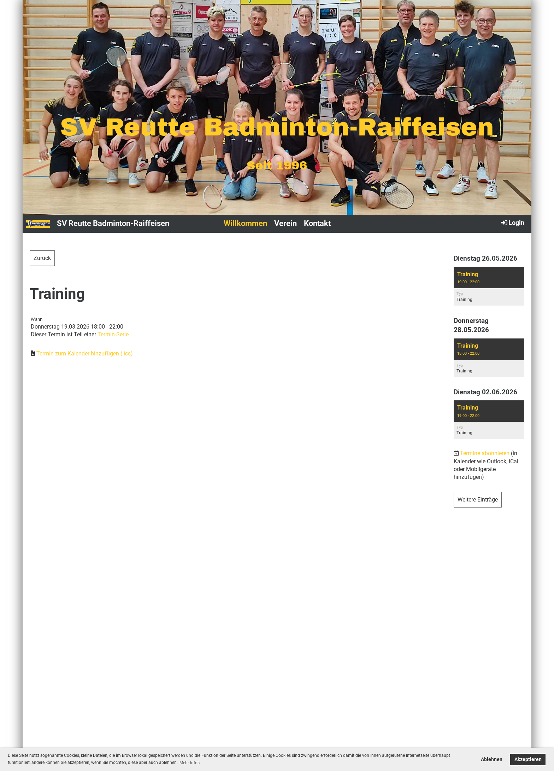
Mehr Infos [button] (189, 762)
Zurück (42, 258)
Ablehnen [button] (491, 759)
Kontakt (317, 223)
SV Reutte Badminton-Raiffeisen (113, 223)
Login (512, 222)
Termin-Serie (113, 334)
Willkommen (245, 223)
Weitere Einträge (478, 499)
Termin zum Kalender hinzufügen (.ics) (84, 353)
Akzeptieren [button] (528, 759)
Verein (285, 223)
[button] (489, 286)
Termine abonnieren (484, 453)
